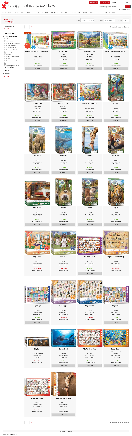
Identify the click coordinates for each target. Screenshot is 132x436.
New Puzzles (9, 41)
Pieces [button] (30, 12)
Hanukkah (8, 54)
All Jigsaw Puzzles (10, 39)
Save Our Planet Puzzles (12, 65)
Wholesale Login (105, 2)
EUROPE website (111, 12)
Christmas (8, 58)
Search (127, 6)
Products (66, 12)
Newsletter (95, 12)
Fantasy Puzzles (10, 63)
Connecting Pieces (11, 45)
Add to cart (37, 68)
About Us (70, 431)
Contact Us (63, 431)
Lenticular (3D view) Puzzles (13, 60)
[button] (115, 3)
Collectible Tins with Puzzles (13, 43)
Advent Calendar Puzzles (12, 56)
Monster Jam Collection (12, 50)
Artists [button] (54, 12)
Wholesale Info (93, 2)
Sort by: (78, 20)
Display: (120, 20)
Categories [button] (19, 12)
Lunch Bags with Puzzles (12, 52)
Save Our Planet (80, 12)
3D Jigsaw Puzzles (11, 47)
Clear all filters (7, 29)
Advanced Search (125, 9)
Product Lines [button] (42, 12)
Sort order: (100, 20)
